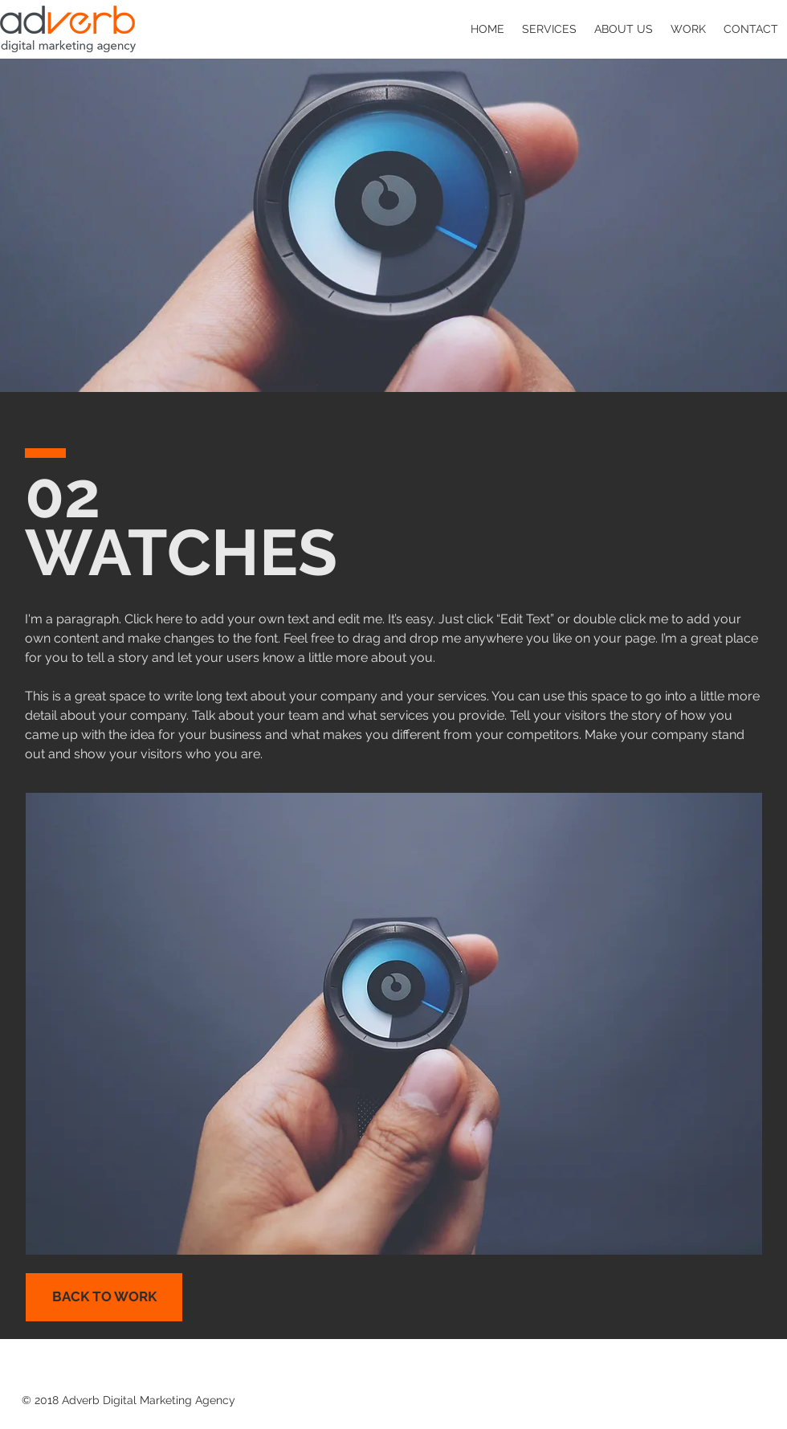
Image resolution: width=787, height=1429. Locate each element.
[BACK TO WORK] (104, 1297)
